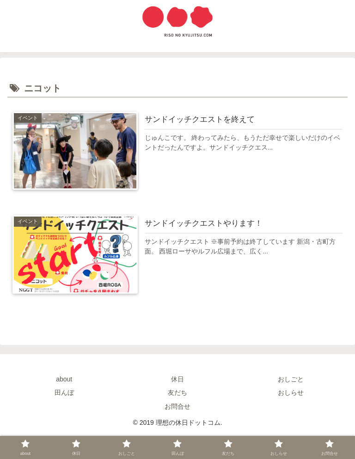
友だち (177, 392)
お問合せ (177, 406)
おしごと (291, 379)
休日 (177, 379)
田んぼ (64, 392)
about (64, 379)
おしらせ (291, 392)
